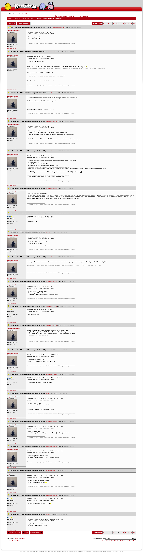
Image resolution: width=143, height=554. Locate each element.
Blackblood (16, 538)
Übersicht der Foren (61, 16)
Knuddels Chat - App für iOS (55, 551)
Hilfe (77, 16)
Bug (32, 18)
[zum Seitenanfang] (11, 48)
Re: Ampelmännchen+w (58, 27)
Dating (89, 551)
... (111, 23)
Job (121, 551)
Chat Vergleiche (107, 551)
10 (128, 23)
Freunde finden (68, 551)
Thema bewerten (24, 23)
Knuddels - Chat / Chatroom (118, 540)
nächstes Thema (36, 532)
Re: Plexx (48, 232)
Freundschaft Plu (78, 551)
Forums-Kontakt (106, 540)
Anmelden (25, 14)
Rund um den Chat (24, 18)
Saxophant (22, 538)
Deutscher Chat (25, 551)
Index (25, 532)
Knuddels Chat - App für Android (38, 551)
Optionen (11, 23)
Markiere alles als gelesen (13, 540)
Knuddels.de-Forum (12, 18)
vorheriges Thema (14, 532)
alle (134, 23)
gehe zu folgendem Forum (99, 538)
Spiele (85, 551)
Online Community (97, 551)
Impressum (115, 551)
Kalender (71, 16)
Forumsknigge (84, 16)
